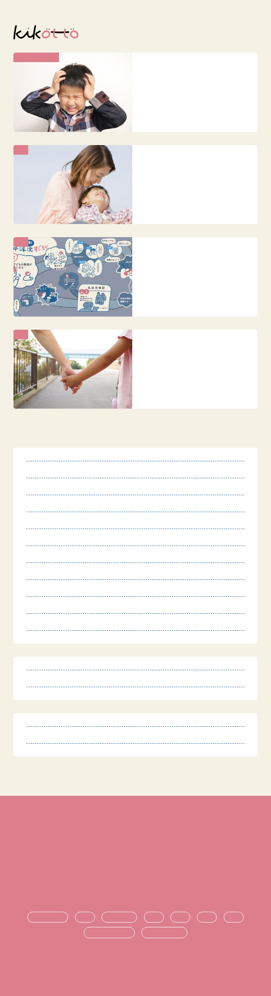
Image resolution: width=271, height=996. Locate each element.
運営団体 (135, 874)
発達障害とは (47, 917)
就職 (234, 917)
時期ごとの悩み (164, 933)
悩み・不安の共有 (109, 933)
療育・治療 (119, 917)
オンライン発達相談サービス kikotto (139, 965)
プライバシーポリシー (135, 860)
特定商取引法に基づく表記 (135, 845)
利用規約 (135, 831)
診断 (85, 917)
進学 (207, 917)
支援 (180, 917)
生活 (154, 917)
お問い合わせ (135, 889)
